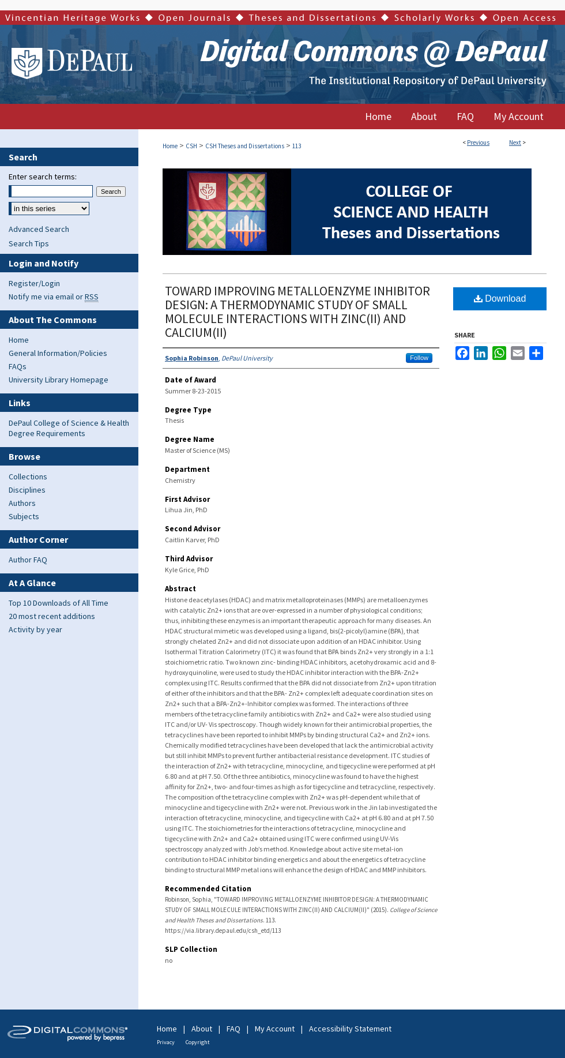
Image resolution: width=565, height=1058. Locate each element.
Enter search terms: (43, 176)
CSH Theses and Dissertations (244, 146)
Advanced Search (39, 229)
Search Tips (29, 243)
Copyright (198, 1042)
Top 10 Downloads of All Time (58, 603)
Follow (419, 357)
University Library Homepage (58, 379)
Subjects (24, 516)
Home (170, 146)
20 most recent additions (52, 616)
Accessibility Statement (350, 1028)
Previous (478, 142)
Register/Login (34, 283)
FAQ (233, 1028)
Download (500, 298)
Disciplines (27, 490)
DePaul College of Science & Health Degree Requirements (69, 428)
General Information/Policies (58, 353)
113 (296, 146)
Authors (22, 503)
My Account (275, 1028)
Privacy (166, 1042)
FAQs (18, 366)
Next (515, 142)
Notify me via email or (54, 296)
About (201, 1028)
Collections (28, 476)
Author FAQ (28, 559)
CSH (191, 146)
